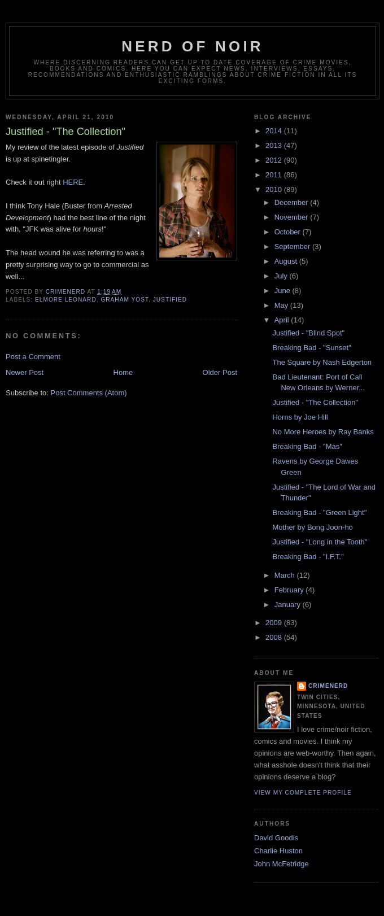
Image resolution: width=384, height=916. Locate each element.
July (282, 276)
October (288, 232)
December (292, 202)
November (292, 217)
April (282, 320)
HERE (73, 182)
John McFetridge (281, 864)
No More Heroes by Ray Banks (322, 432)
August (286, 261)
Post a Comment (33, 356)
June (283, 290)
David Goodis (276, 838)
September (293, 246)
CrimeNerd (328, 686)
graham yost (125, 299)
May (282, 305)
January (288, 604)
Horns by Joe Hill (300, 417)
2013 (274, 145)
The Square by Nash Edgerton (322, 362)
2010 (274, 189)
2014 (274, 131)
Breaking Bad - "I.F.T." (307, 556)
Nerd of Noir (192, 46)
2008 (274, 637)
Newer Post (24, 372)
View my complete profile (303, 792)
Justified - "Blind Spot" (308, 333)
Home (123, 372)
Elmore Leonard (66, 299)
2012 (274, 160)
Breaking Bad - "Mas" (307, 446)
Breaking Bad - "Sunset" (311, 347)
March (285, 575)
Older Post (220, 372)
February (290, 590)
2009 (274, 622)
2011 (274, 175)
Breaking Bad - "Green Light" (319, 512)
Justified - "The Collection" (315, 402)
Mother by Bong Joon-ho (312, 527)
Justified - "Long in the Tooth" (319, 542)
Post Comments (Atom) (89, 393)
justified (170, 299)
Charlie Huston (278, 851)
